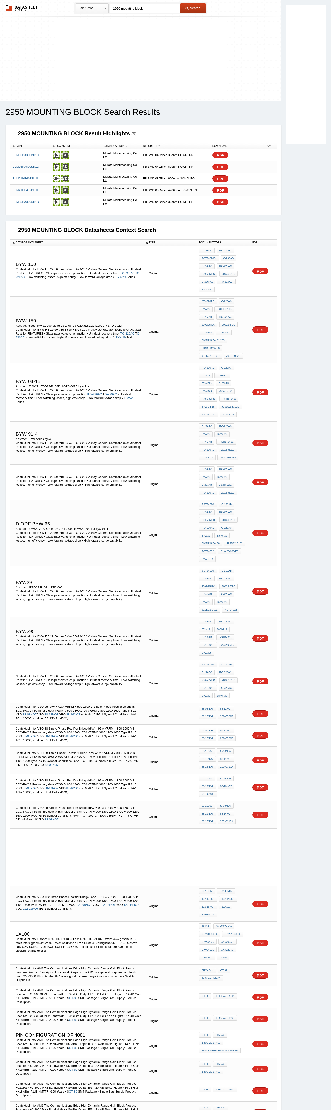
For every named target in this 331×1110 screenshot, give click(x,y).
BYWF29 (207, 316)
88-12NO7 (51, 621)
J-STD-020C (209, 370)
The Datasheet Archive (22, 8)
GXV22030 (226, 830)
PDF (220, 155)
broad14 (207, 850)
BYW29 (120, 272)
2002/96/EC (227, 269)
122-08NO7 (84, 794)
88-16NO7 (73, 621)
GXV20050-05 (210, 818)
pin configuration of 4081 (220, 927)
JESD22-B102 (233, 487)
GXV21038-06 (231, 818)
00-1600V (207, 658)
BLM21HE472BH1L (26, 190)
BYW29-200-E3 (228, 493)
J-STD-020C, (209, 256)
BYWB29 (223, 357)
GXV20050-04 (223, 812)
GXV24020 (208, 830)
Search (192, 8)
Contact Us (234, 1094)
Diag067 (219, 987)
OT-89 (222, 850)
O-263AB (227, 256)
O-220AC (207, 250)
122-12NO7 (107, 794)
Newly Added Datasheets (90, 1094)
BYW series (209, 417)
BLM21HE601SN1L (26, 178)
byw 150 (207, 281)
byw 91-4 (207, 382)
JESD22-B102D (234, 328)
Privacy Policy (120, 1094)
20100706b (225, 623)
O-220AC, (207, 275)
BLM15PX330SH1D (26, 202)
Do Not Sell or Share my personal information (163, 1094)
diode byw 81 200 (213, 322)
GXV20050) (226, 824)
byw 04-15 (227, 370)
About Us (251, 1094)
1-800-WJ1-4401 (211, 856)
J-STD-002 (208, 493)
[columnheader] (30, 146)
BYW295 (226, 569)
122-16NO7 (30, 798)
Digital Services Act (210, 1094)
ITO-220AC (127, 268)
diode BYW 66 (211, 328)
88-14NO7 (225, 664)
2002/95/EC (208, 269)
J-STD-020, (208, 439)
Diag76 (218, 915)
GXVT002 (207, 837)
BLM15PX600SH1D (26, 166)
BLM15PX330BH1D (26, 155)
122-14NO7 (131, 794)
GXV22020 (208, 824)
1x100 (205, 812)
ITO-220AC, (225, 275)
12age (224, 796)
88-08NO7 (30, 621)
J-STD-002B (209, 335)
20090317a (225, 670)
